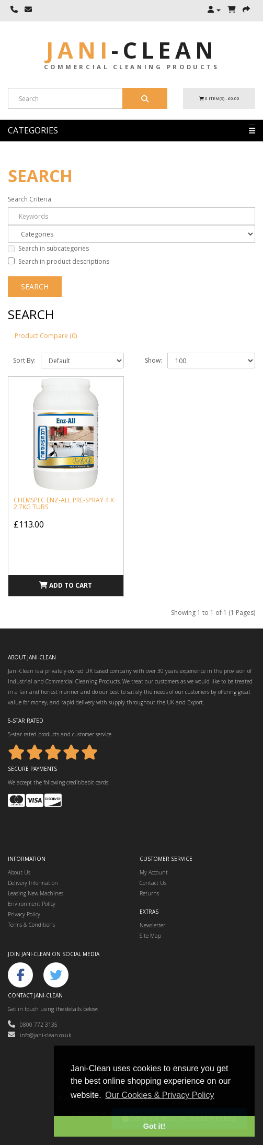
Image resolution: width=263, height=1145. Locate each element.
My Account (154, 872)
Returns (149, 893)
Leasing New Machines (35, 893)
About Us (19, 872)
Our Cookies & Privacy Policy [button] (159, 1095)
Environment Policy (31, 903)
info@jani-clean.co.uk (39, 1035)
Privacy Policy (24, 914)
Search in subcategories (48, 248)
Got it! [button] (154, 1126)
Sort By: (24, 360)
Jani (132, 50)
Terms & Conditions (31, 924)
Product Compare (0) (46, 335)
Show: (153, 360)
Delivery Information (33, 882)
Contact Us (153, 882)
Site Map (150, 935)
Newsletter (152, 925)
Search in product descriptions (58, 261)
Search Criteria (29, 199)
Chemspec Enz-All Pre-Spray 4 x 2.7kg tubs (64, 503)
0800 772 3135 (33, 1024)
